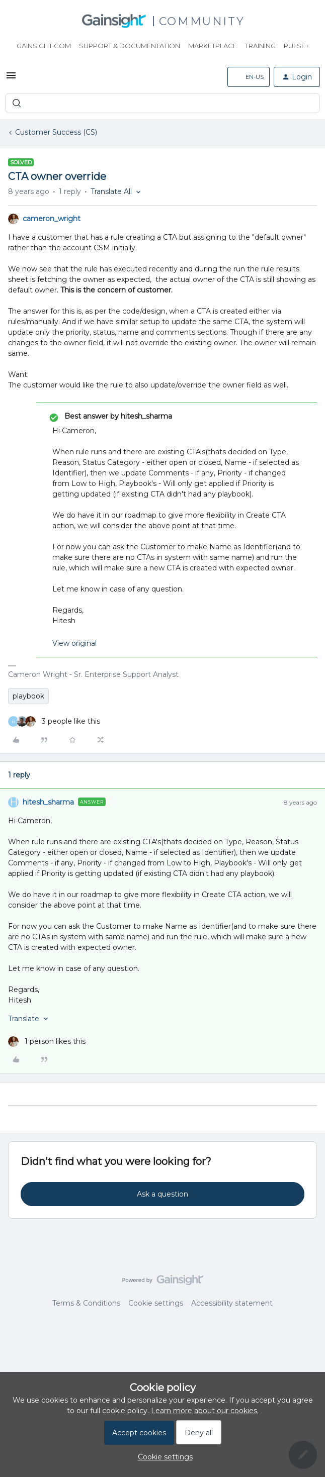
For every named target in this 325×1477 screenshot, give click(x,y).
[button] (11, 78)
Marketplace (212, 46)
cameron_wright (51, 218)
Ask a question (162, 1194)
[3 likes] (54, 721)
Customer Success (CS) (56, 132)
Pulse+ (296, 46)
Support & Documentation (129, 46)
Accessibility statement (232, 1303)
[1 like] (47, 1041)
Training (260, 46)
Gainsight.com (44, 46)
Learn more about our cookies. (205, 1410)
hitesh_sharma (48, 802)
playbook (28, 696)
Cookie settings (155, 1303)
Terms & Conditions (86, 1303)
